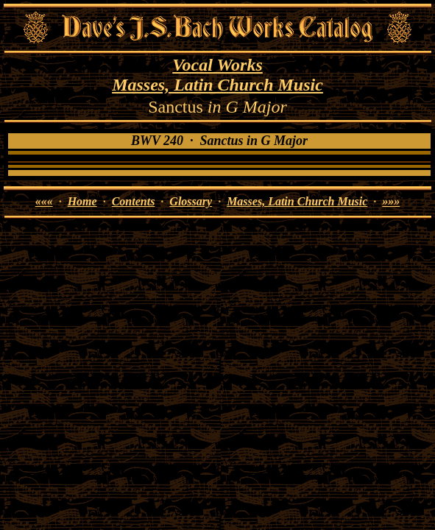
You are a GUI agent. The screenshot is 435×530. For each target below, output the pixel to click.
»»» (391, 201)
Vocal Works (217, 64)
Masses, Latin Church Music (217, 84)
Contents (133, 201)
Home (82, 201)
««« (44, 201)
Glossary (190, 201)
